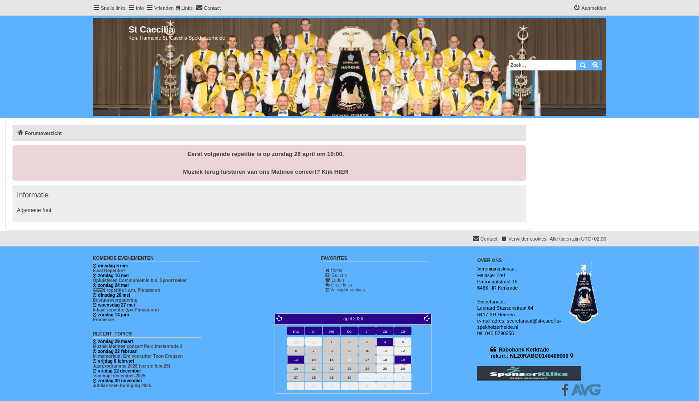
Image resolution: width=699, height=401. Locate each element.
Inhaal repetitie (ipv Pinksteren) (126, 309)
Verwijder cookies (345, 289)
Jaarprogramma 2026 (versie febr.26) (131, 366)
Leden (334, 280)
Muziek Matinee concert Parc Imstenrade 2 (137, 346)
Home (333, 270)
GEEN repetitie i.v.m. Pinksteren (126, 290)
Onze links (338, 284)
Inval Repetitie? (109, 270)
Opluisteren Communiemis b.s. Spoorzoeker (140, 280)
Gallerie (336, 275)
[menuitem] (208, 8)
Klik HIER (335, 171)
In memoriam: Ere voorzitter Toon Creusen (138, 356)
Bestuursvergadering (115, 300)
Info (140, 8)
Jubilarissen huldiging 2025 (122, 385)
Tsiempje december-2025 (119, 375)
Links (187, 8)
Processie (103, 319)
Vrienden (164, 8)
